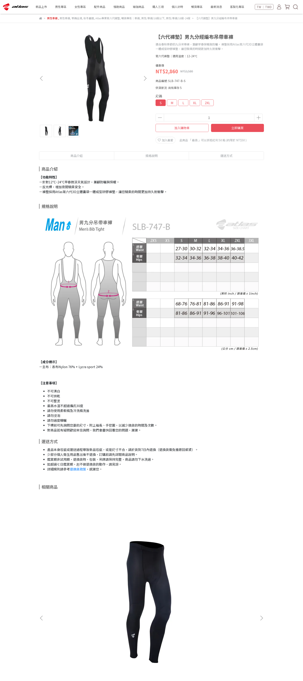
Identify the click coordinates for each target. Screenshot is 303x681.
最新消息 (216, 7)
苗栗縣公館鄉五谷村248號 (72, 638)
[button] (145, 78)
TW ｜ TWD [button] (264, 7)
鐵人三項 (158, 7)
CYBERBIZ (128, 671)
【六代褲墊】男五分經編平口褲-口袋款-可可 (124, 547)
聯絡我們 (96, 590)
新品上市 (41, 7)
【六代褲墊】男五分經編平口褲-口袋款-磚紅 (179, 547)
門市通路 (61, 590)
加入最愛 (165, 140)
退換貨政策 (78, 469)
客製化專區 (237, 7)
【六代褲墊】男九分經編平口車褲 (69, 547)
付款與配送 (46, 605)
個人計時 (177, 7)
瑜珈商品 (138, 7)
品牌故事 (44, 590)
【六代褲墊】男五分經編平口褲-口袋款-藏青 (233, 547)
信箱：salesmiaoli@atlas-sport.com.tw (65, 624)
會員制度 (63, 605)
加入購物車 (182, 128)
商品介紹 (76, 155)
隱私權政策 (100, 605)
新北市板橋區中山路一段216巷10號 (78, 651)
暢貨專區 (197, 7)
